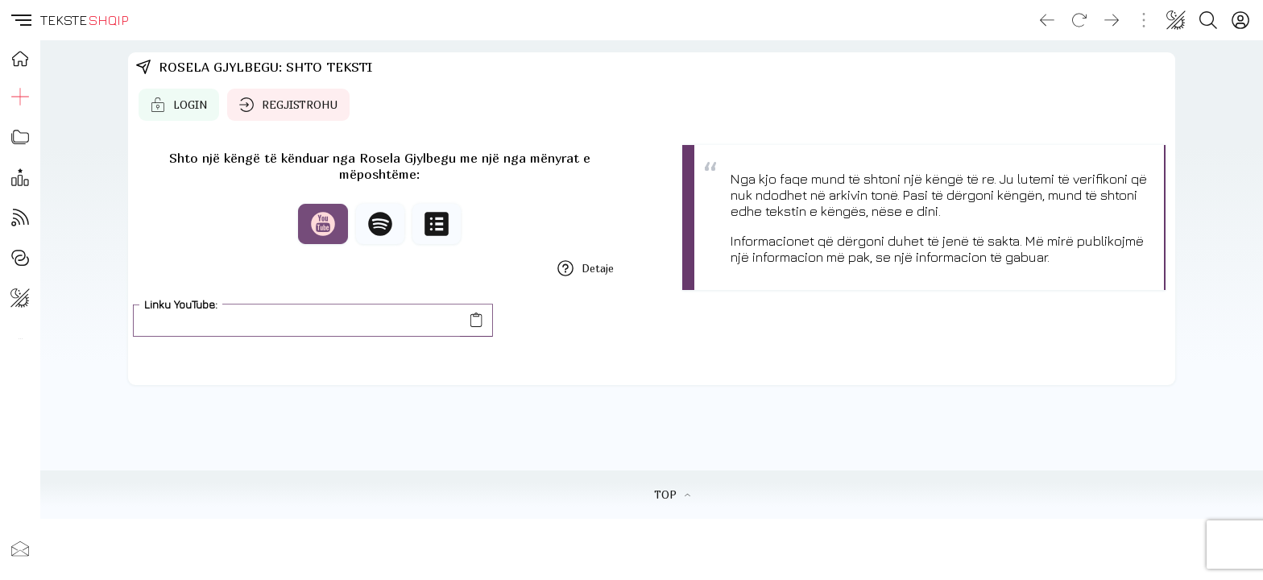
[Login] (1240, 20)
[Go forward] (1111, 20)
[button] (20, 20)
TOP (672, 494)
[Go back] (1047, 20)
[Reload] (1079, 20)
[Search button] (1208, 20)
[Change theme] (1176, 20)
